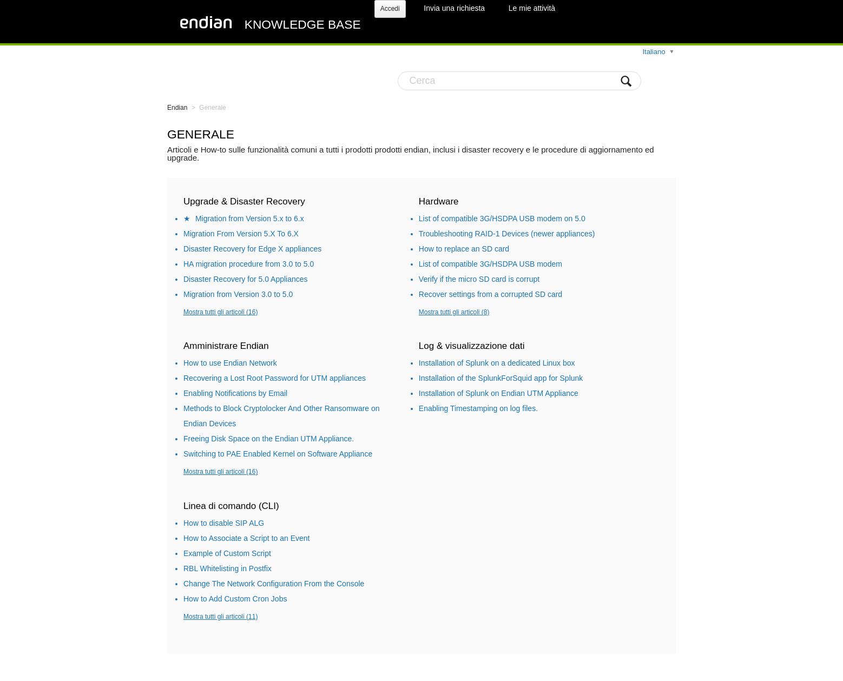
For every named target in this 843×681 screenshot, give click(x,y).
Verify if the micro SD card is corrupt (479, 279)
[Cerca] (519, 80)
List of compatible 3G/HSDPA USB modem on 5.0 (502, 218)
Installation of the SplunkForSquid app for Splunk (501, 378)
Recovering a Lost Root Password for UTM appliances (274, 378)
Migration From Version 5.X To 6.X (241, 233)
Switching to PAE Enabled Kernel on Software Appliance (277, 453)
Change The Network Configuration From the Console (273, 583)
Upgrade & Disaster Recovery (244, 201)
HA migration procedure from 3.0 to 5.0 (248, 264)
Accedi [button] (390, 8)
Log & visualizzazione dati (472, 346)
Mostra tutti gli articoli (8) (454, 312)
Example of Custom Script (227, 553)
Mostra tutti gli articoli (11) (220, 616)
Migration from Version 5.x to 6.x (249, 218)
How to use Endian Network (230, 363)
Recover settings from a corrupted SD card (490, 294)
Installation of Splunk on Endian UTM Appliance (498, 393)
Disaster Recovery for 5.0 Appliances (245, 279)
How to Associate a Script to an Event (246, 538)
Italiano (654, 52)
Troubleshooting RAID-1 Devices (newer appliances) (507, 233)
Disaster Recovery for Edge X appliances (252, 248)
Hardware (439, 201)
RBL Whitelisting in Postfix (227, 568)
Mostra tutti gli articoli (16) (220, 312)
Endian (177, 107)
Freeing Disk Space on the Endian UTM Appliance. (268, 438)
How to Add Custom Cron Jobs (235, 598)
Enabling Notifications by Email (235, 393)
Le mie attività (532, 8)
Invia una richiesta (454, 8)
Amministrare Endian (226, 346)
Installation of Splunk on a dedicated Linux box (497, 363)
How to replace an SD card (464, 248)
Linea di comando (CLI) (231, 506)
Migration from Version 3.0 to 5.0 (238, 294)
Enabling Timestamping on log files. (478, 408)
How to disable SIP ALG (223, 523)
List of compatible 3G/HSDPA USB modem (490, 264)
